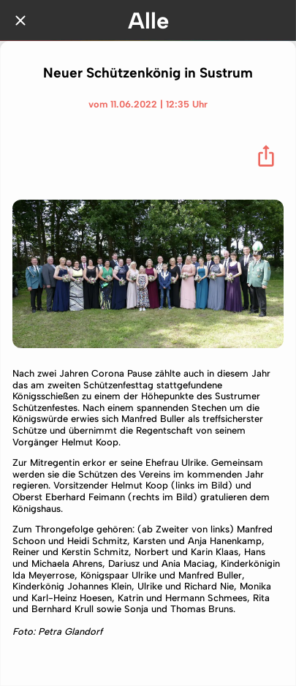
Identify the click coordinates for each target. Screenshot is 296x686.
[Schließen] (20, 20)
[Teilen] (266, 155)
